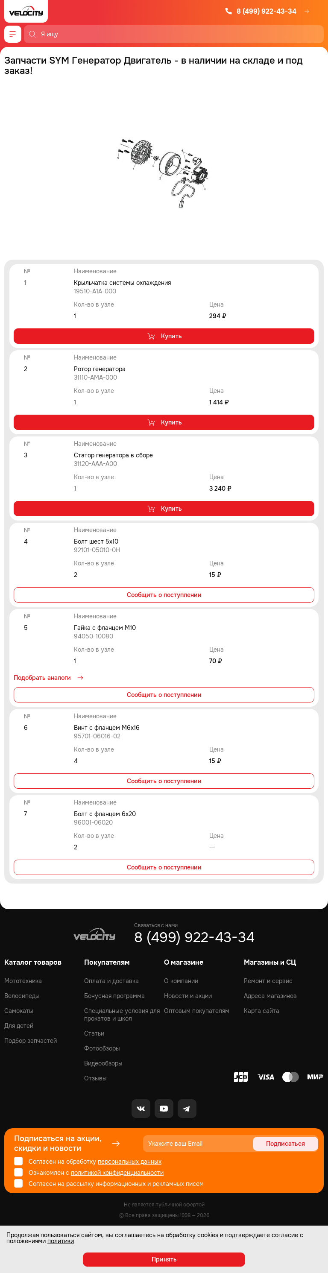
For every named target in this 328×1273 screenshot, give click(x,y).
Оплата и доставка (111, 981)
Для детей (18, 1026)
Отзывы (95, 1078)
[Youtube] (164, 1108)
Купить (164, 336)
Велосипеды (22, 996)
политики (60, 1241)
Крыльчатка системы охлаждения (122, 283)
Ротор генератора (100, 369)
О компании (181, 981)
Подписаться (285, 1143)
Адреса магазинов (270, 996)
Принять (164, 1259)
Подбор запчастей (30, 1041)
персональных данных (129, 1161)
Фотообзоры (102, 1048)
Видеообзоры (103, 1063)
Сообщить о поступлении (164, 595)
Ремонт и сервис (268, 981)
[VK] (141, 1108)
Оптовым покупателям (196, 1011)
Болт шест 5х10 (96, 541)
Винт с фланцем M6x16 (107, 728)
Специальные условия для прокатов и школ (122, 1014)
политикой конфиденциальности (117, 1172)
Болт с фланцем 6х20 (105, 814)
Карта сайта (261, 1011)
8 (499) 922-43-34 (260, 11)
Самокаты (18, 1011)
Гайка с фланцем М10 (105, 628)
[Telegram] (187, 1108)
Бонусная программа (114, 996)
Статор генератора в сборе (113, 455)
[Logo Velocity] (26, 11)
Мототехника (23, 981)
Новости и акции (188, 996)
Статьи (94, 1033)
